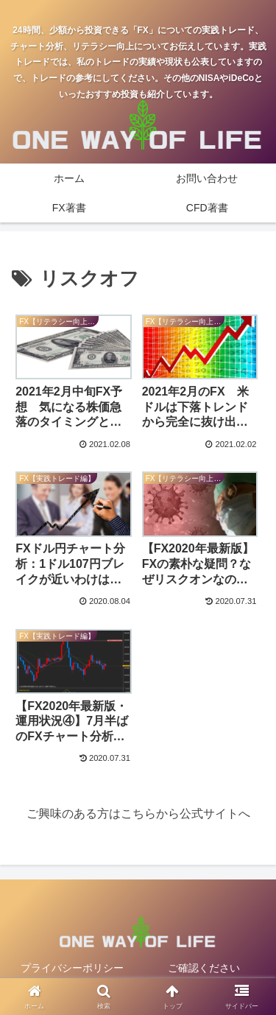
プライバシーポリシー (72, 968)
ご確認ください (204, 968)
